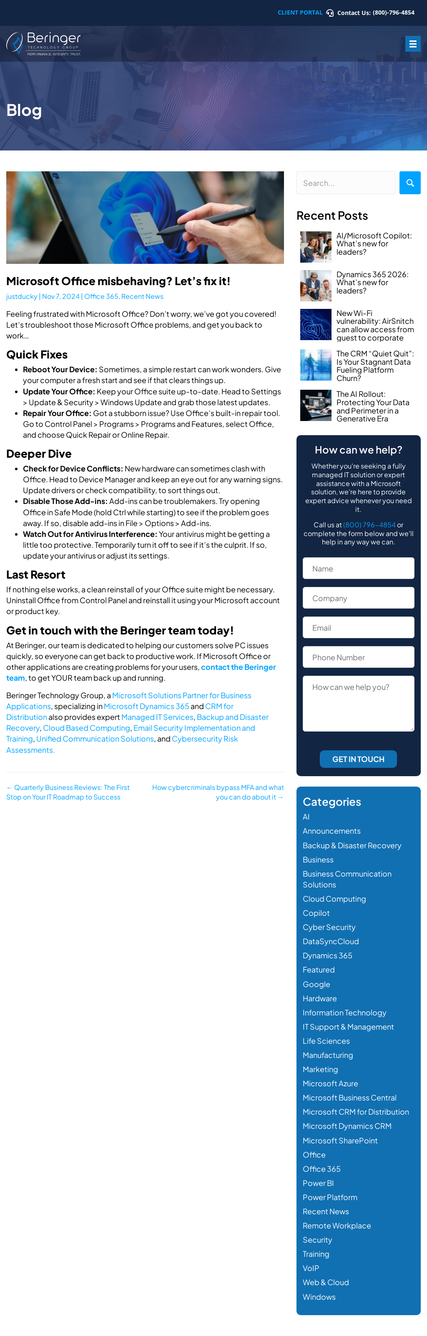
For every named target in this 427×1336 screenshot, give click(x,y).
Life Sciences (326, 1040)
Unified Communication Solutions (95, 738)
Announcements (332, 830)
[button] (410, 182)
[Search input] (345, 182)
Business (318, 859)
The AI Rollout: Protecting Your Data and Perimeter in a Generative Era (373, 406)
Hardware (320, 998)
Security (317, 1239)
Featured (319, 969)
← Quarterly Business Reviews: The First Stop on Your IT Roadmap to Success (68, 792)
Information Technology (345, 1012)
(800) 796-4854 (369, 524)
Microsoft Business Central (350, 1097)
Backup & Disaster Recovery (352, 845)
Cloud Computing (334, 898)
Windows (319, 1296)
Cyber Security (329, 927)
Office (314, 1154)
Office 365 (101, 296)
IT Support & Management (348, 1026)
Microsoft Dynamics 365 (146, 706)
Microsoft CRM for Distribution (356, 1111)
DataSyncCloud (331, 941)
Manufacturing (328, 1055)
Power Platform (330, 1197)
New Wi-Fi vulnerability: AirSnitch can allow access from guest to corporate (375, 325)
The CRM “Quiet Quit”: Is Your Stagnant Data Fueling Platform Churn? (375, 365)
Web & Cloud (326, 1282)
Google (316, 984)
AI (306, 816)
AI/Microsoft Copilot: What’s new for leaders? (374, 244)
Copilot (316, 912)
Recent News (142, 296)
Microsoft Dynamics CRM (347, 1125)
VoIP (311, 1268)
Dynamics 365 (327, 955)
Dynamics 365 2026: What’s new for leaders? (373, 282)
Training (316, 1253)
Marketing (320, 1069)
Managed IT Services (157, 717)
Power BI (318, 1183)
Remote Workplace (337, 1225)
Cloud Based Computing (86, 727)
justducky (22, 296)
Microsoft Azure (330, 1083)
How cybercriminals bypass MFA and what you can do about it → (218, 792)
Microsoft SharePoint (340, 1140)
